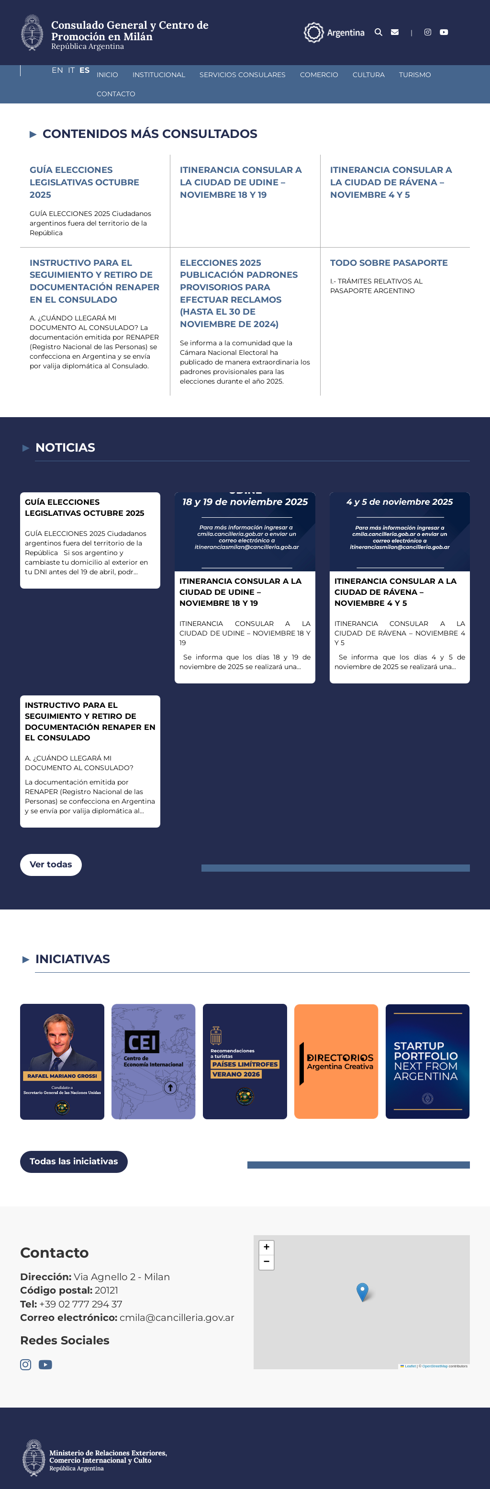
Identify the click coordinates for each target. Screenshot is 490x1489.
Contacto (402, 74)
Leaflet (408, 1347)
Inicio (45, 74)
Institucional (96, 74)
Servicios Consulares (180, 74)
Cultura (306, 74)
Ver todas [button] (51, 845)
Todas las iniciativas (74, 1142)
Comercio (257, 74)
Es (465, 32)
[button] (362, 1273)
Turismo (353, 74)
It (448, 32)
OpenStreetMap (435, 1347)
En (430, 32)
